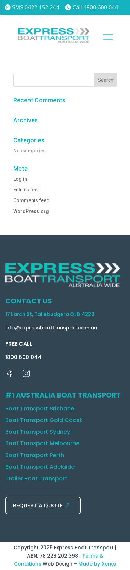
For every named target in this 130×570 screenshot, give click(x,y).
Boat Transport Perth (34, 455)
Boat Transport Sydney (37, 432)
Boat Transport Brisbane (39, 408)
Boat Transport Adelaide (40, 467)
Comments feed (31, 200)
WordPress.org (31, 211)
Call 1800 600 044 (91, 7)
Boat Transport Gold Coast (43, 420)
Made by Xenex (97, 563)
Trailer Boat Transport (36, 479)
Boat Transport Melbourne (42, 443)
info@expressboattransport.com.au (51, 327)
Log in (20, 179)
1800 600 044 (23, 357)
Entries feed (27, 190)
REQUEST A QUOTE (38, 506)
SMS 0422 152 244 (32, 7)
